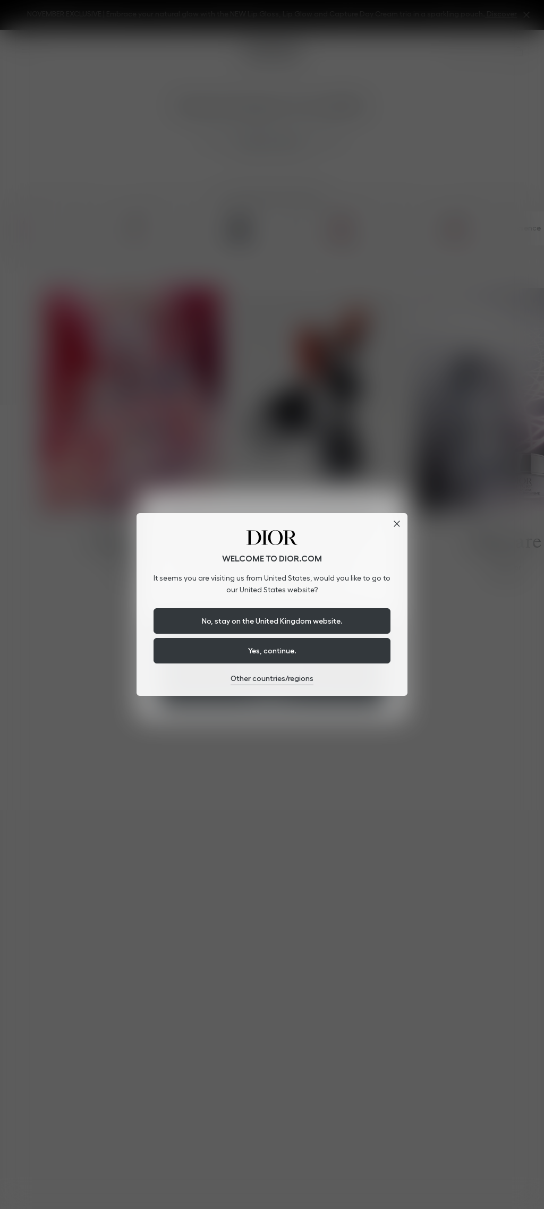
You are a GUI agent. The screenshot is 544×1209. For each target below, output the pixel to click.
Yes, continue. (272, 650)
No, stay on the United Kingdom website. (272, 621)
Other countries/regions (272, 678)
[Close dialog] (396, 523)
